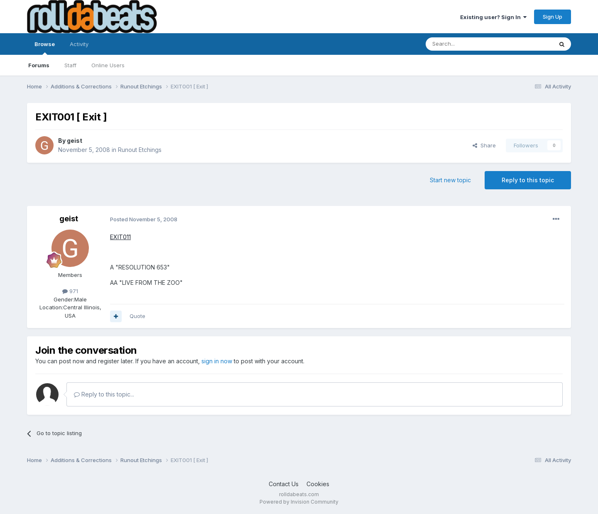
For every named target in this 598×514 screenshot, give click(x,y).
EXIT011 (120, 236)
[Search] (468, 44)
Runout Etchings (140, 149)
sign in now (216, 361)
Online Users (108, 65)
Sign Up (552, 16)
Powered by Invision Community (299, 502)
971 (70, 291)
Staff (70, 65)
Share (484, 145)
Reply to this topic (528, 180)
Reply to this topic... (104, 394)
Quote (137, 316)
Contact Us (284, 483)
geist (74, 140)
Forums (38, 65)
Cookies (317, 483)
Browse (44, 48)
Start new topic (450, 180)
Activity (79, 44)
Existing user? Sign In (493, 17)
